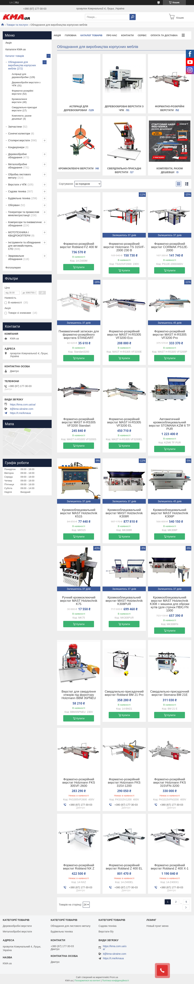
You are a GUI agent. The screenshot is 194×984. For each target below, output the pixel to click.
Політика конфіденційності (115, 980)
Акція (57, 35)
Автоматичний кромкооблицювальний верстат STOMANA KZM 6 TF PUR (169, 424)
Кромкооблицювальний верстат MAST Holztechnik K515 (78, 513)
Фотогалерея (13, 267)
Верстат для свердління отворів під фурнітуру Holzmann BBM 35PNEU (79, 695)
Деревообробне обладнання (17, 156)
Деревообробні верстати (17, 925)
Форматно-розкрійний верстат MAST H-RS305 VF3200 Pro (170, 335)
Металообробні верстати (17, 931)
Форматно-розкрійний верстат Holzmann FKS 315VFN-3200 (169, 783)
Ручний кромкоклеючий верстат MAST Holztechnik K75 (78, 601)
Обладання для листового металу (71, 925)
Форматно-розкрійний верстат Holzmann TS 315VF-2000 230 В (124, 247)
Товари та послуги (17, 24)
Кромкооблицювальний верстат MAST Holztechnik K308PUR (124, 601)
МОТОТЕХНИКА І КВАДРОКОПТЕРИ (19, 234)
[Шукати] (133, 17)
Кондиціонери (16, 147)
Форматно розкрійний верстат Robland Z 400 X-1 (169, 867)
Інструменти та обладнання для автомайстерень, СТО (24, 245)
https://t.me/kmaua (20, 413)
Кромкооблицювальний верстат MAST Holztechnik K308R (124, 513)
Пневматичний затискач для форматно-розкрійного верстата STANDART (79, 335)
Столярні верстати (19, 140)
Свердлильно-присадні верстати (24, 109)
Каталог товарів (91, 35)
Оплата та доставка (164, 35)
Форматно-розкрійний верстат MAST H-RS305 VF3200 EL (124, 422)
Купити (80, 267)
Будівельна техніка (19, 198)
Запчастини (15, 126)
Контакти (127, 35)
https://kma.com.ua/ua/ (23, 404)
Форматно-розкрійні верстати (22, 92)
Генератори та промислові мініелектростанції (23, 214)
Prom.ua (114, 977)
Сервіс (142, 35)
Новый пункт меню (158, 925)
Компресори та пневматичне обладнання (25, 224)
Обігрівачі (14, 205)
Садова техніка (17, 191)
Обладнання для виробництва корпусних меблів (22, 65)
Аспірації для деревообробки (20, 76)
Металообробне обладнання (17, 166)
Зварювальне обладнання (16, 257)
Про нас (111, 35)
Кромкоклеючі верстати (76, 168)
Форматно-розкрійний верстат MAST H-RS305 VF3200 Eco (124, 335)
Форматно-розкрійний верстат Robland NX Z (78, 867)
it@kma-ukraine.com (21, 408)
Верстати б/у (106, 931)
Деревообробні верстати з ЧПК (26, 84)
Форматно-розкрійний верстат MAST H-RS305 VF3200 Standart (79, 422)
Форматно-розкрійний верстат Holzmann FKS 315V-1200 (124, 783)
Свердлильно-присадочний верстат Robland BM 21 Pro (124, 693)
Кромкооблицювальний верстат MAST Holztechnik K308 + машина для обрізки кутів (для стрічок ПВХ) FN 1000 (169, 604)
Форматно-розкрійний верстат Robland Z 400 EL (124, 867)
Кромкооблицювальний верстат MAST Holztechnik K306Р (169, 513)
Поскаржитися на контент (87, 980)
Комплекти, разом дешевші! (21, 117)
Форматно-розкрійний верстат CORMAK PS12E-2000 (169, 247)
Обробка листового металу (19, 176)
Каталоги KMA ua (15, 49)
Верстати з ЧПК (17, 184)
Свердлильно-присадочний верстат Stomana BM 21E (169, 693)
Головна (70, 35)
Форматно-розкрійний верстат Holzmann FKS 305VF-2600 (78, 783)
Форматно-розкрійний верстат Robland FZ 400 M (78, 245)
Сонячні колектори (19, 133)
